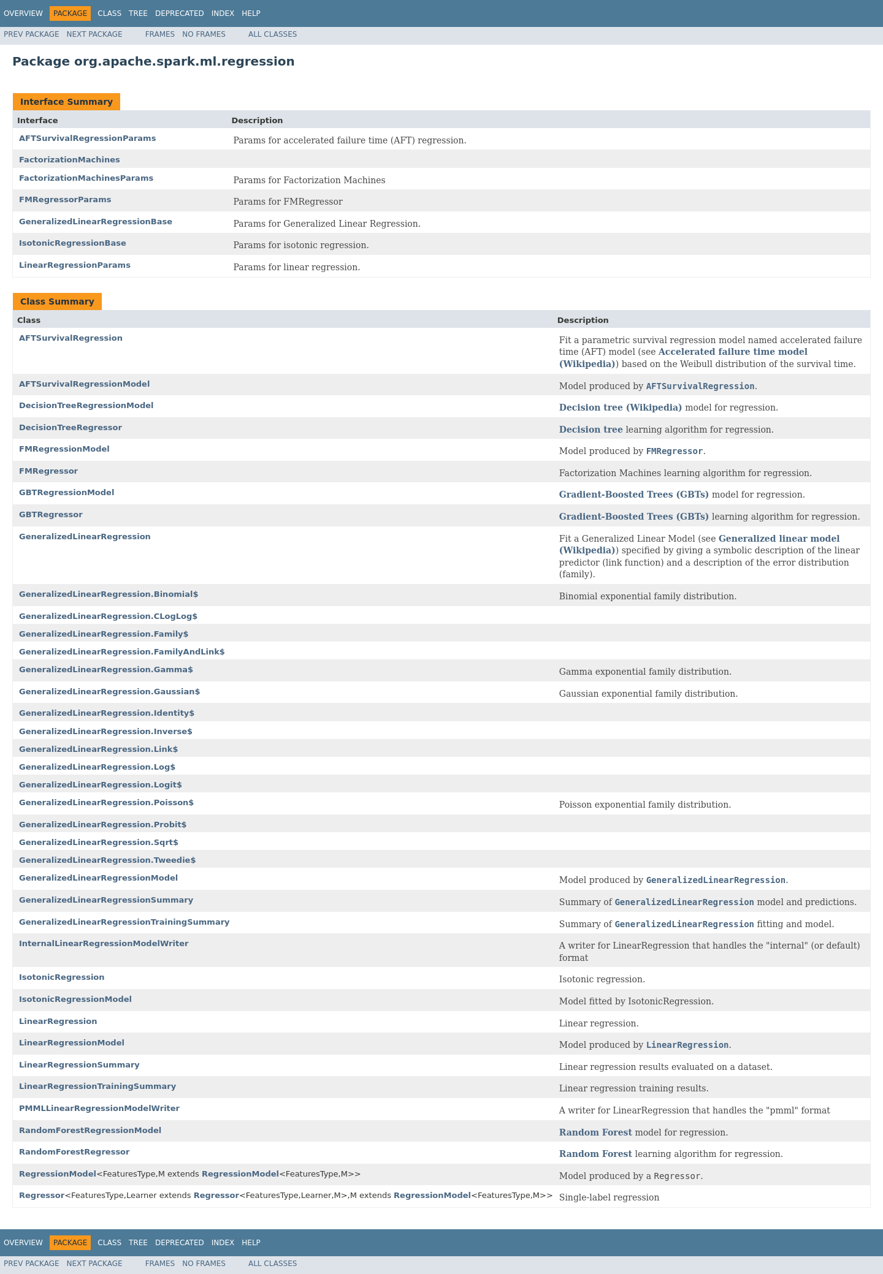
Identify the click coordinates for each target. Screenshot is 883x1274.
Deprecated (179, 13)
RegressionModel (57, 1173)
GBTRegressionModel (66, 492)
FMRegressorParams (65, 199)
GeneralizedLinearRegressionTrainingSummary (124, 922)
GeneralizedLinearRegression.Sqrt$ (98, 842)
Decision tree (591, 429)
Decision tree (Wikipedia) (620, 407)
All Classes (272, 34)
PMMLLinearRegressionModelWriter (99, 1108)
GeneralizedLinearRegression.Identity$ (106, 713)
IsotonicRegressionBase (72, 243)
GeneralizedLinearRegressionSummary (106, 899)
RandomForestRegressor (74, 1151)
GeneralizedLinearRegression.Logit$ (100, 784)
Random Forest (595, 1132)
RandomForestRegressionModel (90, 1130)
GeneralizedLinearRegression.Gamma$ (106, 669)
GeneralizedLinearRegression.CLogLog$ (108, 616)
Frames (160, 34)
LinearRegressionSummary (79, 1064)
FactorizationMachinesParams (86, 178)
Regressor (41, 1195)
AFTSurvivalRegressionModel (84, 384)
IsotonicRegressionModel (75, 999)
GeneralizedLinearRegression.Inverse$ (106, 731)
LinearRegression (58, 1021)
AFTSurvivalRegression (71, 338)
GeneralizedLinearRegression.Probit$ (103, 824)
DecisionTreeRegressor (70, 427)
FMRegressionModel (64, 448)
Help (251, 13)
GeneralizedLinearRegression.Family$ (104, 634)
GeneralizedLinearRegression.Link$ (98, 749)
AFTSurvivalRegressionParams (87, 138)
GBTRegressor (51, 514)
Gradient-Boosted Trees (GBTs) (634, 494)
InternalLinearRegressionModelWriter (103, 943)
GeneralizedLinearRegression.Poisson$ (106, 802)
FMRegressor (48, 471)
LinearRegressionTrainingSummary (97, 1086)
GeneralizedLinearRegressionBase (95, 221)
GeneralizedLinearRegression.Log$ (97, 767)
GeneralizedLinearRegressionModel (98, 877)
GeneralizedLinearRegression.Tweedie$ (107, 860)
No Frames (204, 34)
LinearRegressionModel (71, 1042)
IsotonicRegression (62, 977)
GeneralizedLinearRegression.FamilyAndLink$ (122, 651)
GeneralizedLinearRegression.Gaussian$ (109, 691)
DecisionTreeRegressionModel (86, 405)
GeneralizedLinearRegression (85, 536)
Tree (138, 13)
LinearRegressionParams (75, 265)
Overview (23, 13)
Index (223, 13)
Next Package (95, 34)
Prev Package (31, 34)
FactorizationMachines (69, 159)
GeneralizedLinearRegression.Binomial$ (109, 594)
